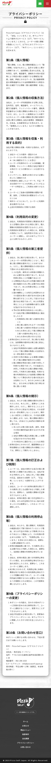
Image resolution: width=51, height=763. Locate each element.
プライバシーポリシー (25, 743)
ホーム (25, 721)
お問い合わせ (25, 747)
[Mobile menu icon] (47, 3)
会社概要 (25, 738)
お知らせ (25, 725)
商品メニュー (25, 730)
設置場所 (25, 734)
